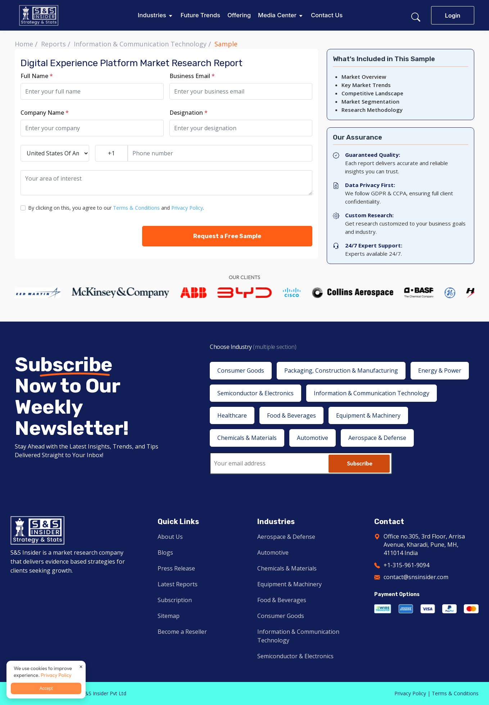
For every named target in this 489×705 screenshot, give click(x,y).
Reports (53, 44)
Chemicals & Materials (287, 568)
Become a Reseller (182, 632)
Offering (239, 15)
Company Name (45, 113)
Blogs (165, 552)
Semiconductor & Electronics (295, 656)
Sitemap (169, 616)
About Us (170, 537)
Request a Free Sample (227, 236)
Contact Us (327, 15)
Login (453, 15)
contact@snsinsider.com (416, 577)
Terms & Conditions (136, 207)
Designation (188, 113)
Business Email (192, 76)
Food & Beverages (281, 600)
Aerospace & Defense (286, 537)
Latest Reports (178, 584)
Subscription (175, 600)
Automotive (273, 552)
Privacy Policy (187, 207)
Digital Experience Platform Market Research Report (132, 63)
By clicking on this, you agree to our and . (116, 207)
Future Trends (200, 15)
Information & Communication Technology (140, 44)
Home (24, 44)
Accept (46, 688)
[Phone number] (220, 153)
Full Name (37, 76)
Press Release (176, 568)
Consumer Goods (280, 616)
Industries (152, 15)
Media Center (277, 15)
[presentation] (75, 236)
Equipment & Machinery (289, 584)
